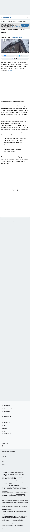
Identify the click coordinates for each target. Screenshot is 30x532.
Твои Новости (4, 428)
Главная (3, 466)
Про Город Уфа (5, 425)
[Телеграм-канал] (22, 56)
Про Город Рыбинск (6, 422)
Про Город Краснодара (6, 436)
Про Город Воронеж (6, 411)
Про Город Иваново (6, 414)
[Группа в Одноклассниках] (5, 443)
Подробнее (9, 509)
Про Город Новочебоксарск (7, 408)
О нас (3, 453)
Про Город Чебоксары (6, 405)
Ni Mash (9, 71)
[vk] (13, 190)
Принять (25, 25)
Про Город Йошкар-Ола (6, 416)
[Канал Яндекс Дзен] (9, 443)
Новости (3, 464)
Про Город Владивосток (6, 433)
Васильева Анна (17, 37)
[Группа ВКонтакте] (8, 56)
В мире (14, 21)
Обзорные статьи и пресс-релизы (8, 451)
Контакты (4, 456)
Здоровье (20, 21)
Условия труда (4, 459)
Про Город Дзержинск (6, 402)
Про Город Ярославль (6, 431)
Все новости (3, 21)
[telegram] (17, 190)
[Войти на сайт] (27, 17)
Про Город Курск (5, 419)
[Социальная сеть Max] (15, 59)
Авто (3, 461)
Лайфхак (10, 21)
